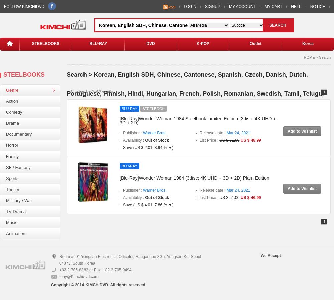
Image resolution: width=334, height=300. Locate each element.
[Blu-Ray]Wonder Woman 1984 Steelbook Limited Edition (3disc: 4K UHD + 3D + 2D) (198, 120)
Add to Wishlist (302, 131)
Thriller (12, 189)
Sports (12, 178)
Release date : (225, 133)
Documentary (19, 134)
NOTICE (317, 6)
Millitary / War (19, 200)
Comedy (14, 112)
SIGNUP (212, 6)
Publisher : (145, 133)
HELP (296, 6)
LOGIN (190, 6)
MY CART (274, 6)
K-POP (203, 43)
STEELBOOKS (46, 43)
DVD (150, 43)
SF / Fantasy (18, 167)
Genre (12, 90)
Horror (12, 145)
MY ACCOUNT (242, 6)
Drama (12, 123)
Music (11, 222)
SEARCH (277, 25)
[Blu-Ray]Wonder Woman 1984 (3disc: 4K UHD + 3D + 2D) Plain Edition (194, 178)
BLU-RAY (98, 43)
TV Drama (16, 211)
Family (12, 156)
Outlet (256, 43)
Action (12, 101)
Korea (308, 43)
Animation (15, 233)
